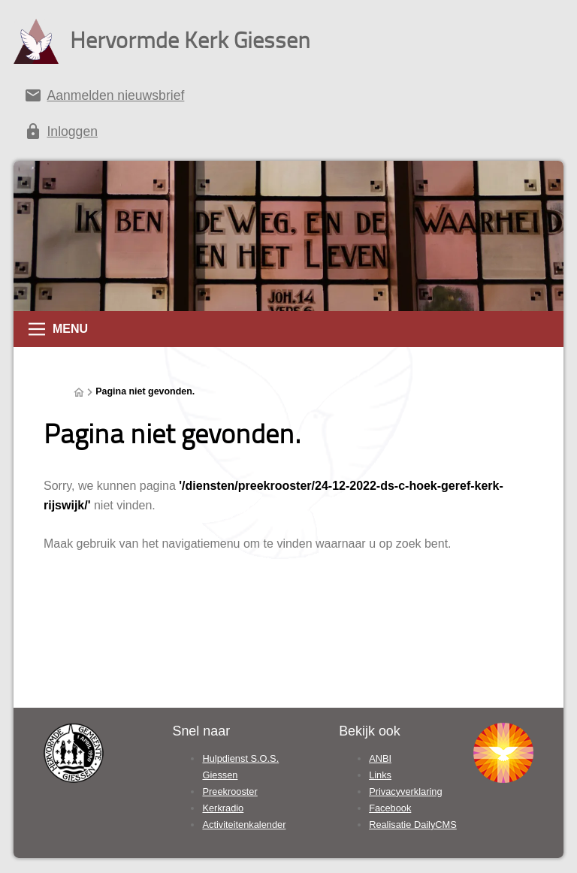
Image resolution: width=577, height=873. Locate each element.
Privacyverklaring (405, 791)
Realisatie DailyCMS (413, 824)
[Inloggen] (288, 134)
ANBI (380, 758)
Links (380, 775)
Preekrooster (229, 791)
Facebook (390, 808)
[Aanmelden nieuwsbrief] (288, 98)
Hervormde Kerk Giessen (190, 39)
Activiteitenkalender (243, 824)
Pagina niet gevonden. (145, 391)
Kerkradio (222, 808)
